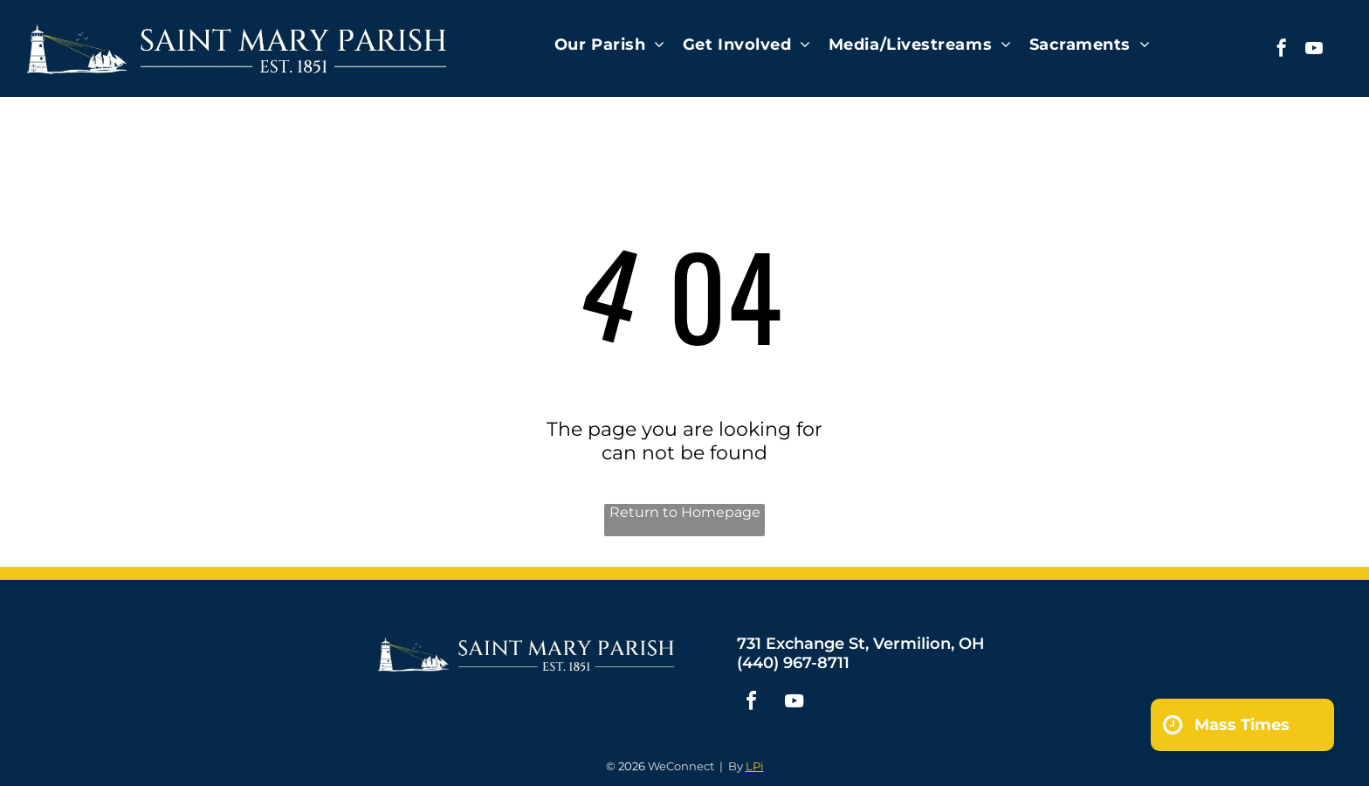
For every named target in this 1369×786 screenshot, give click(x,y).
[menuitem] (610, 44)
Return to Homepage (684, 512)
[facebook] (1282, 50)
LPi (755, 766)
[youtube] (1314, 50)
